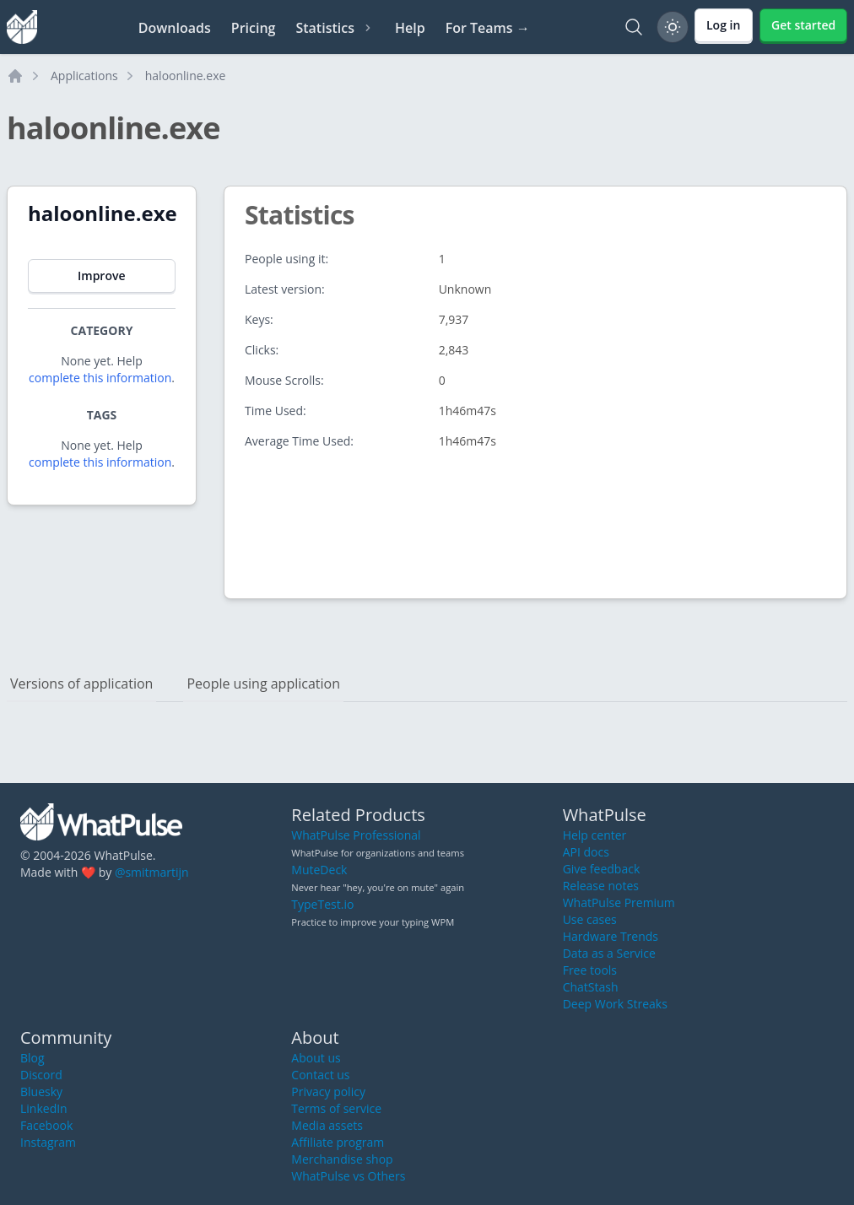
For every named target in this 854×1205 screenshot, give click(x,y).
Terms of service (336, 1108)
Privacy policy (328, 1091)
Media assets (327, 1125)
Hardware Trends (610, 936)
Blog (32, 1058)
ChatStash (591, 987)
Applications (84, 76)
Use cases (590, 919)
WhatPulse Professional (355, 835)
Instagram (48, 1142)
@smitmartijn (152, 872)
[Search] (634, 27)
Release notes (601, 886)
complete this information (100, 378)
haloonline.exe (185, 76)
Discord (41, 1075)
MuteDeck (319, 870)
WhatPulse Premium (619, 902)
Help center (595, 835)
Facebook (46, 1125)
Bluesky (41, 1091)
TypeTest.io (322, 904)
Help (410, 28)
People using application (263, 683)
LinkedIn (44, 1108)
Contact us (320, 1075)
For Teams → (488, 28)
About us (315, 1058)
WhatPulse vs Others (348, 1176)
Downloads (174, 28)
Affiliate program (337, 1142)
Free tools (590, 970)
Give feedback (601, 869)
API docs (586, 852)
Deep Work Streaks (615, 1004)
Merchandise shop (341, 1159)
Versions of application (81, 683)
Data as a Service (609, 953)
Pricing (253, 28)
